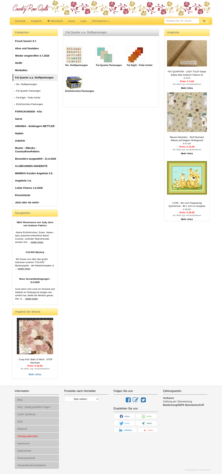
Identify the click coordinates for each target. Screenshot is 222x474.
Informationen (101, 21)
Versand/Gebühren (42, 369)
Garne (18, 118)
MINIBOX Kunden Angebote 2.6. (34, 173)
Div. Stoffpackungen (25, 84)
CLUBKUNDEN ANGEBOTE (31, 166)
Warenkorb (55, 21)
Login (83, 21)
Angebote (36, 21)
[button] (124, 416)
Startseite (20, 21)
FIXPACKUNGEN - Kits (28, 111)
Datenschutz (24, 450)
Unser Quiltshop (26, 414)
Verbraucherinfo (26, 458)
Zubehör (20, 140)
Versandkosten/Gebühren (31, 465)
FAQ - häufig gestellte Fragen (33, 407)
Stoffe (18, 63)
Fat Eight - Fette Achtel (27, 97)
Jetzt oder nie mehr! (27, 202)
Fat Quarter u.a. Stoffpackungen (34, 77)
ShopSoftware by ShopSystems (198, 470)
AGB (20, 421)
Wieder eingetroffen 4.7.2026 (32, 55)
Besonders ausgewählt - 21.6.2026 (35, 158)
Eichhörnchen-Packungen (28, 104)
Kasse (71, 21)
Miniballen (21, 70)
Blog (19, 399)
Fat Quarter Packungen (27, 91)
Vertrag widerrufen (27, 436)
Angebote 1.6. (23, 180)
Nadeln (19, 133)
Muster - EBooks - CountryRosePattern (27, 150)
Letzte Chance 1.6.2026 (29, 188)
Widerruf (22, 429)
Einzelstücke (22, 195)
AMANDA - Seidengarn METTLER (35, 126)
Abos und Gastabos (27, 48)
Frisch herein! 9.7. (26, 41)
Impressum (23, 443)
